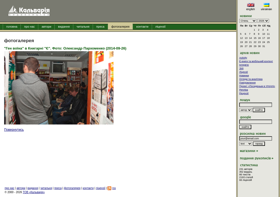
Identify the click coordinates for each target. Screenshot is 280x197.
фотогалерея (120, 26)
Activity (243, 57)
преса (100, 26)
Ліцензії (243, 72)
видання (64, 26)
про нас (29, 26)
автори (46, 26)
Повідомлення (247, 82)
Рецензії (244, 93)
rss (114, 188)
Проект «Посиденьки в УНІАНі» (257, 86)
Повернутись (14, 130)
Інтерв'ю (244, 64)
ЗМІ (241, 68)
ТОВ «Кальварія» (34, 192)
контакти (142, 26)
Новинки (244, 75)
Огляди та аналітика (250, 79)
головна (11, 26)
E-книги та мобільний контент (256, 61)
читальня (83, 26)
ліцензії (160, 26)
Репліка (243, 89)
